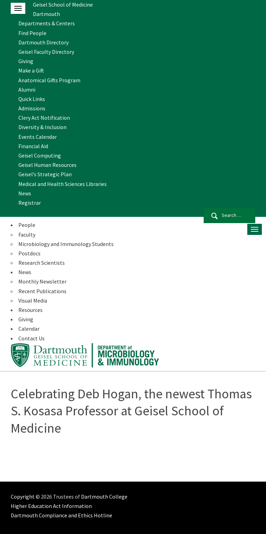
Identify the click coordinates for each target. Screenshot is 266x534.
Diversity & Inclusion (42, 127)
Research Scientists (41, 262)
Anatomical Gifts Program (49, 80)
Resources (30, 309)
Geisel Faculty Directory (46, 51)
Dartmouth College (104, 496)
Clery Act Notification (44, 117)
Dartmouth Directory (43, 42)
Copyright (23, 496)
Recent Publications (42, 291)
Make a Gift (31, 70)
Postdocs (29, 253)
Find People (32, 32)
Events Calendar (37, 136)
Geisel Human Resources (47, 164)
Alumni (26, 89)
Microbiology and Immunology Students (66, 243)
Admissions (31, 108)
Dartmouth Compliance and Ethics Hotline (61, 515)
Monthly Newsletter (42, 281)
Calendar (28, 328)
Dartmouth (46, 13)
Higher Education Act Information (51, 505)
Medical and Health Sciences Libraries (62, 183)
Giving (25, 61)
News (24, 193)
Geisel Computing (39, 155)
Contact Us (31, 338)
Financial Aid (33, 146)
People (26, 224)
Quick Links (31, 98)
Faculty (26, 234)
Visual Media (32, 300)
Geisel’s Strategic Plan (45, 174)
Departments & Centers (46, 23)
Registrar (29, 202)
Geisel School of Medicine (63, 4)
